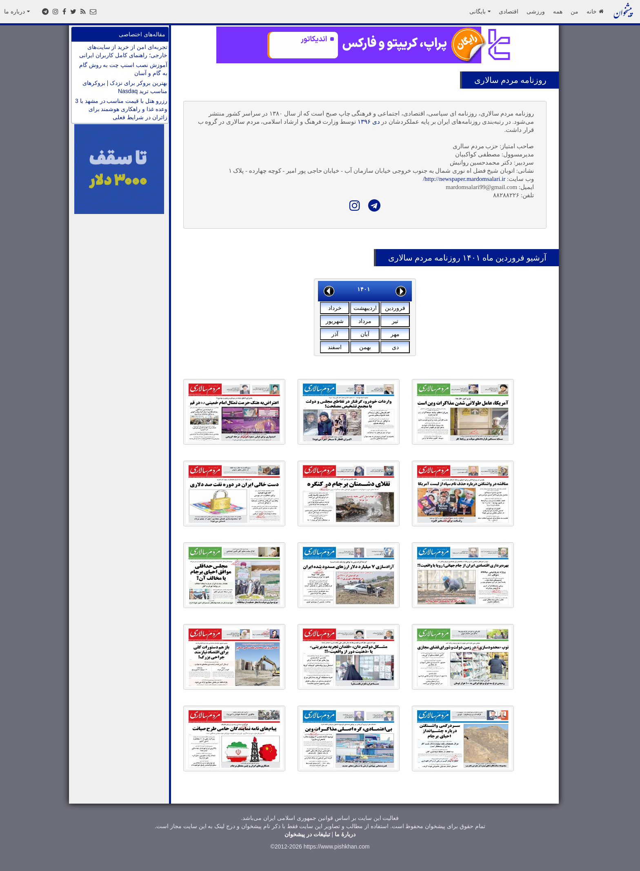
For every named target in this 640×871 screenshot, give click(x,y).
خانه (595, 11)
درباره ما (17, 11)
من (574, 11)
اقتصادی (508, 11)
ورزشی (536, 11)
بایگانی (480, 11)
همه (557, 11)
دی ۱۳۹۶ (369, 121)
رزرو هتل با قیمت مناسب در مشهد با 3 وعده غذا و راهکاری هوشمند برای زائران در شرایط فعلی (121, 109)
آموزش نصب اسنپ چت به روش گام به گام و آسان (123, 69)
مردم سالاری (496, 80)
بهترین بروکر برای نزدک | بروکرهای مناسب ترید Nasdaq (124, 87)
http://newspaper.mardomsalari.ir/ (464, 179)
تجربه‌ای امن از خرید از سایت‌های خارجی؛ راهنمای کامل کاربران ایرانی (123, 51)
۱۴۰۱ (363, 289)
